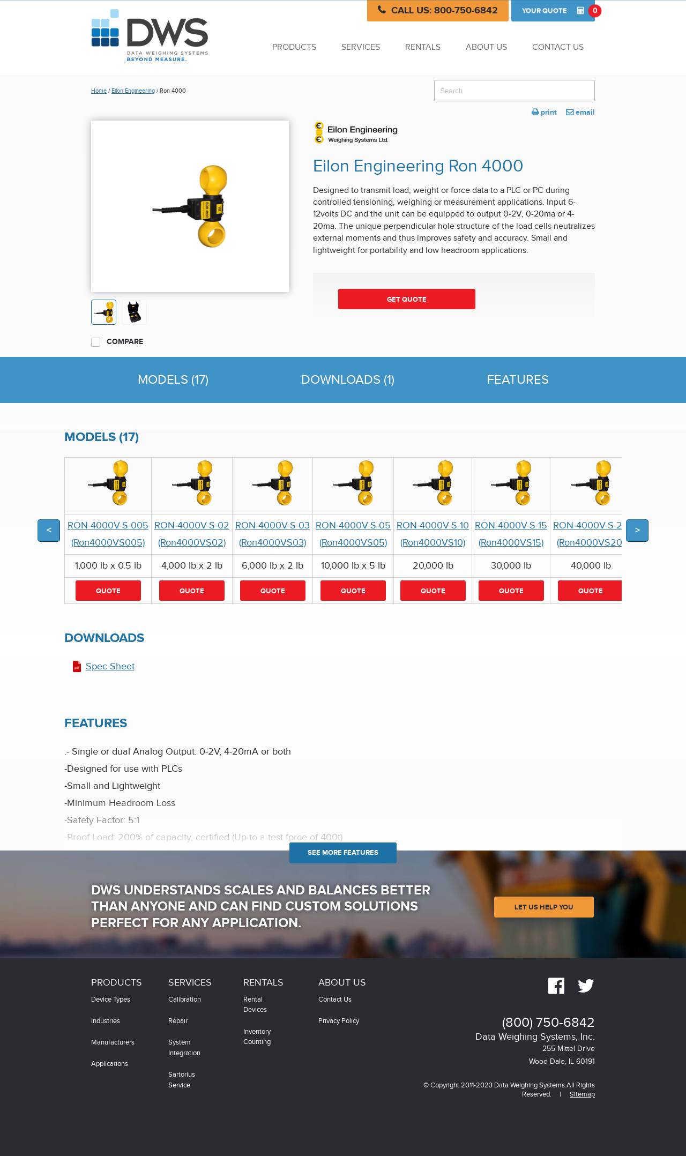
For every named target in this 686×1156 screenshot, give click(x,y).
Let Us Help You (543, 907)
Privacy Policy (338, 1021)
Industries (105, 1021)
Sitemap (582, 1095)
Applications (109, 1064)
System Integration (184, 1048)
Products (294, 47)
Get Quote (407, 299)
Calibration (184, 1000)
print (544, 112)
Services (360, 47)
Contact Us (558, 47)
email (580, 112)
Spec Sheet (110, 666)
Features (518, 379)
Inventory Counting (257, 1037)
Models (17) (173, 379)
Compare (117, 342)
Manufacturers (113, 1043)
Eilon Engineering (133, 90)
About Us (486, 47)
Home (99, 90)
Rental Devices (255, 1005)
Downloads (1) (347, 379)
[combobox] (514, 90)
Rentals (423, 47)
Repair (178, 1021)
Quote (558, 10)
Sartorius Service (181, 1080)
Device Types (110, 1000)
